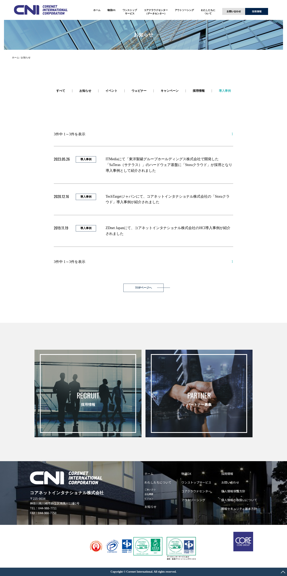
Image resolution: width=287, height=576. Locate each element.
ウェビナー (139, 90)
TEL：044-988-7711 (43, 508)
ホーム (96, 10)
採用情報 (256, 11)
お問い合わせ (234, 11)
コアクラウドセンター (196, 491)
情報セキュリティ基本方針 (239, 509)
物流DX (111, 10)
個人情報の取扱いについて (239, 500)
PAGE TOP (283, 572)
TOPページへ (143, 287)
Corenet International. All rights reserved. (151, 571)
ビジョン (148, 498)
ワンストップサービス (196, 482)
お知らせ (85, 90)
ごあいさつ (149, 489)
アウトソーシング (184, 10)
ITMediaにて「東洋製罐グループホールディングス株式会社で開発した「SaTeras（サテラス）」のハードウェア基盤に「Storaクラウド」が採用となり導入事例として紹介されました (169, 165)
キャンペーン (170, 90)
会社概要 (148, 494)
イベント (111, 90)
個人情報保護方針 (233, 491)
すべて (60, 90)
